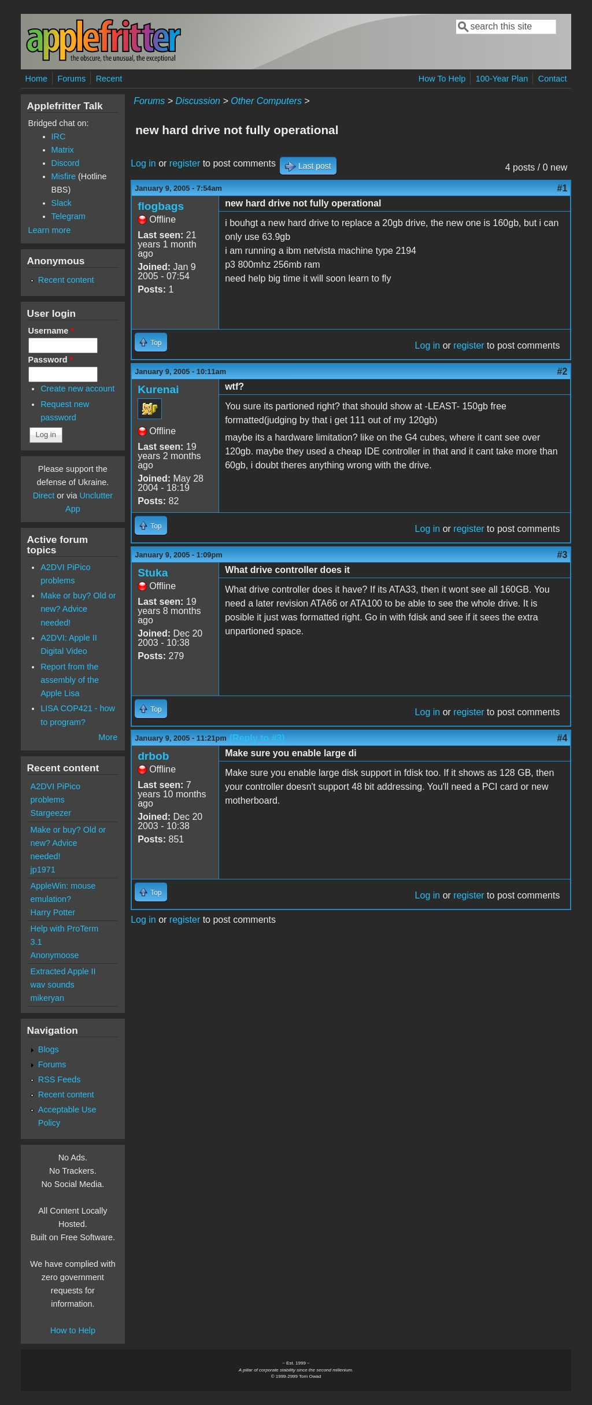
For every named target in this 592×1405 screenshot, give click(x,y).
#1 (562, 188)
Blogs (48, 1049)
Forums (71, 78)
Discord (65, 163)
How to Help (72, 1330)
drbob (153, 756)
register (184, 163)
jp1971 (43, 869)
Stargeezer (51, 813)
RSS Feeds (59, 1079)
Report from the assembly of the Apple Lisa (69, 680)
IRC (58, 136)
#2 (562, 371)
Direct (44, 495)
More (107, 737)
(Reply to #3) (257, 738)
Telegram (68, 216)
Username (51, 330)
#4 (562, 738)
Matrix (62, 149)
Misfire (63, 176)
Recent (109, 78)
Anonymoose (55, 955)
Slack (61, 203)
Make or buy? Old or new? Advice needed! (78, 609)
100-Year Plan (502, 78)
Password (50, 359)
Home (36, 78)
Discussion (198, 101)
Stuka (153, 573)
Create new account (77, 388)
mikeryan (47, 998)
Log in (143, 163)
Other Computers (266, 101)
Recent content (66, 279)
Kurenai (158, 389)
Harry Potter (53, 912)
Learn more (49, 230)
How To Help (442, 78)
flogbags (161, 206)
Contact (552, 78)
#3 (562, 555)
